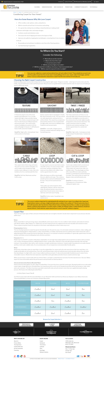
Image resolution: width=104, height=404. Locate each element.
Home (14, 12)
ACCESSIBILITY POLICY (70, 402)
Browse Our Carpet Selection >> (52, 363)
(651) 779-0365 (69, 388)
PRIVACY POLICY (61, 402)
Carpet (19, 12)
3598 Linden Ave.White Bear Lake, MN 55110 (72, 385)
